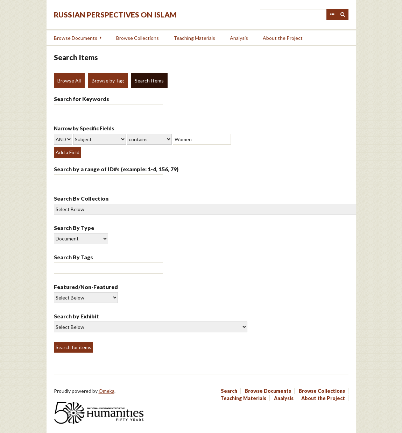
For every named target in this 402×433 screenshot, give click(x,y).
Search (342, 14)
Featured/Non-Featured (86, 286)
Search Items (149, 81)
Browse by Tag (108, 81)
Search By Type (74, 227)
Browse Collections (137, 38)
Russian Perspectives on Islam (115, 14)
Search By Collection (81, 198)
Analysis (239, 38)
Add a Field (67, 152)
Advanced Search (332, 14)
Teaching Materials (194, 38)
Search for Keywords (81, 98)
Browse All (69, 81)
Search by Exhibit (76, 316)
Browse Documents (75, 38)
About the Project (283, 38)
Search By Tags (73, 257)
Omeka (106, 391)
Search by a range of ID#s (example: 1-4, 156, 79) (116, 169)
